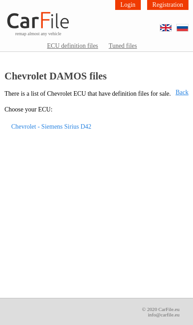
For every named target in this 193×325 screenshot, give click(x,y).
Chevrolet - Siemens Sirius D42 (51, 126)
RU (188, 24)
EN (171, 24)
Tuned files (123, 45)
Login (128, 4)
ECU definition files (73, 45)
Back (182, 92)
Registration (168, 4)
